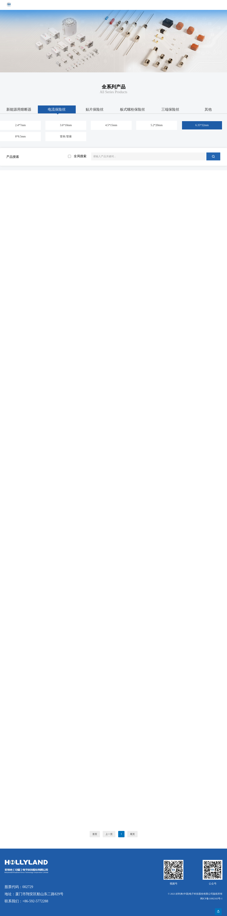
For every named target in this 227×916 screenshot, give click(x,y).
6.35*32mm (202, 125)
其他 (208, 109)
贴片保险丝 (94, 109)
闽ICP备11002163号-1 (211, 898)
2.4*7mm (20, 125)
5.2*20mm (157, 125)
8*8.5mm (20, 136)
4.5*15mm (111, 125)
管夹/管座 (66, 136)
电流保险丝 (57, 109)
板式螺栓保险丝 (132, 109)
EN (209, 4)
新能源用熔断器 (18, 109)
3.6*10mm (66, 125)
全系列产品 (113, 86)
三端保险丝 (170, 109)
